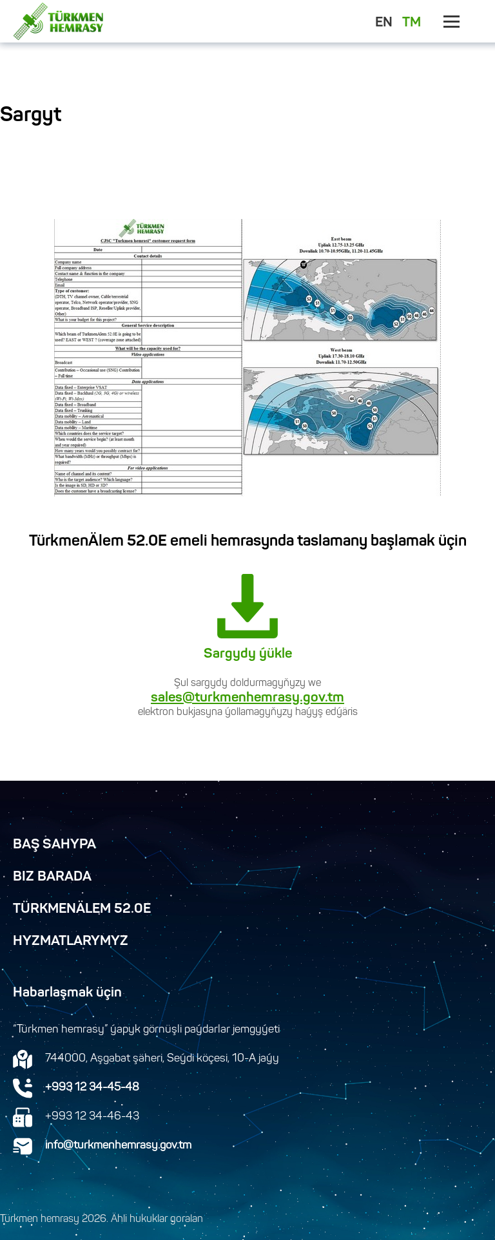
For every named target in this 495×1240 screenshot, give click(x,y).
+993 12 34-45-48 (92, 1088)
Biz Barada (52, 877)
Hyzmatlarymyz (70, 942)
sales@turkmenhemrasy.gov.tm (247, 698)
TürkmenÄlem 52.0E (82, 909)
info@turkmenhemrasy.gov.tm (118, 1146)
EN (384, 23)
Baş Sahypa (54, 845)
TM (411, 23)
